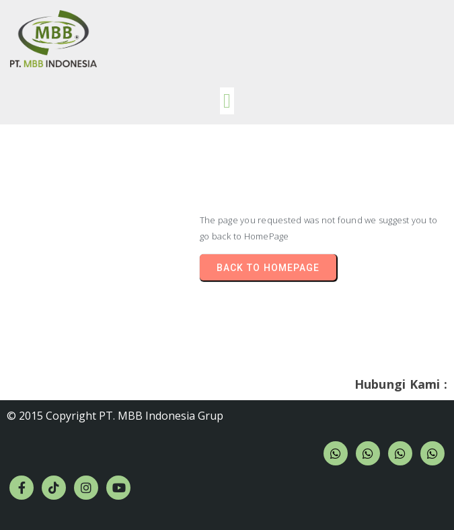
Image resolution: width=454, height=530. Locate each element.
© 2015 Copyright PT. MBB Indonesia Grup (115, 415)
